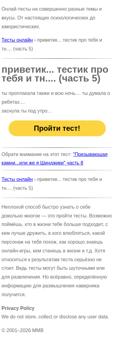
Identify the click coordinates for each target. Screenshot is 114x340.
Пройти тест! (57, 128)
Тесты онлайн (17, 40)
